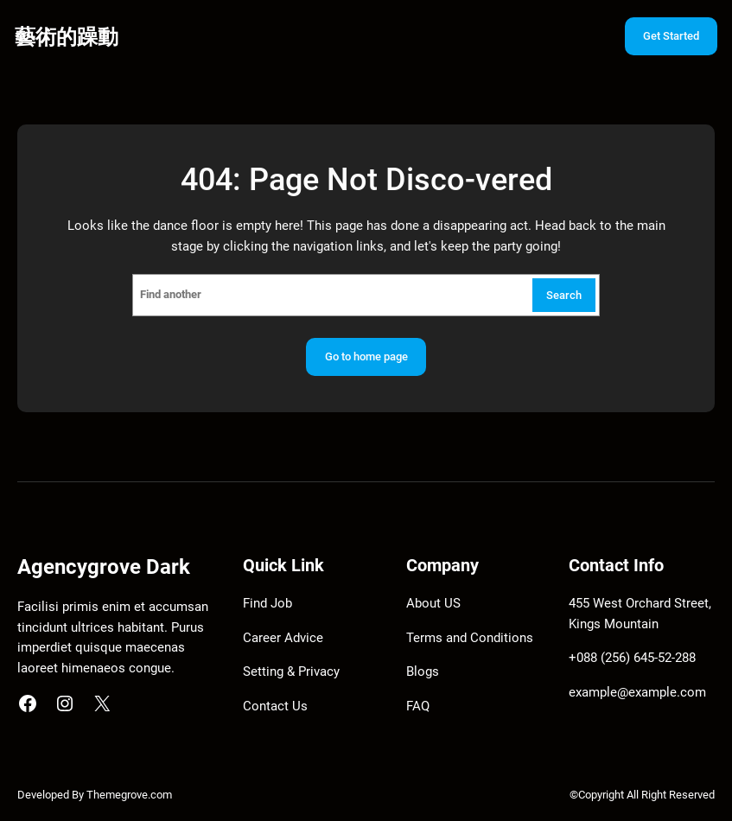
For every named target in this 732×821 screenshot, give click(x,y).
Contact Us (275, 706)
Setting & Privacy (291, 671)
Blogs (422, 671)
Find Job (267, 603)
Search (564, 295)
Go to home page (366, 356)
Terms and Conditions (469, 638)
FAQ (418, 706)
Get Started (671, 35)
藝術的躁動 (66, 36)
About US (433, 603)
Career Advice (283, 638)
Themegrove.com (129, 794)
